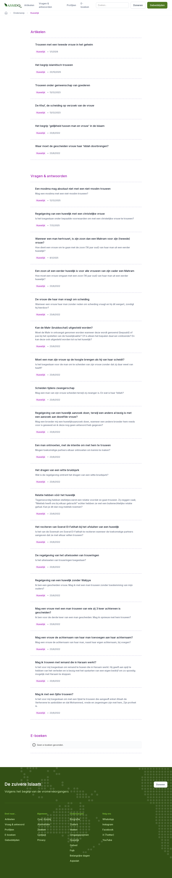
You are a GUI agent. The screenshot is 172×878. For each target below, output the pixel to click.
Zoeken (41, 829)
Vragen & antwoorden (45, 5)
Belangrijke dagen (80, 855)
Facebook (107, 829)
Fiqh (72, 850)
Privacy (41, 840)
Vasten (73, 829)
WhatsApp (108, 819)
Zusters (74, 824)
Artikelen (29, 5)
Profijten (71, 5)
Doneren (138, 5)
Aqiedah (74, 860)
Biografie (75, 819)
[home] (13, 5)
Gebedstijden (157, 5)
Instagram (107, 824)
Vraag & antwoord (14, 824)
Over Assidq (44, 819)
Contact (41, 834)
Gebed (73, 845)
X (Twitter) (108, 834)
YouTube (107, 840)
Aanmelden (43, 824)
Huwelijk (74, 840)
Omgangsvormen (79, 834)
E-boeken (85, 5)
